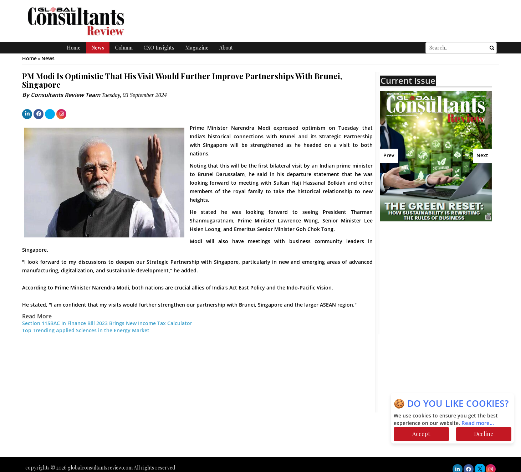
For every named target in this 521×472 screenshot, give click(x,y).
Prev (388, 156)
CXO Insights (158, 47)
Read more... (477, 423)
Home (74, 47)
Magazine (197, 47)
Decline (483, 433)
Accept (421, 433)
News (97, 47)
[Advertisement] (442, 278)
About (226, 47)
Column (124, 47)
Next (482, 156)
